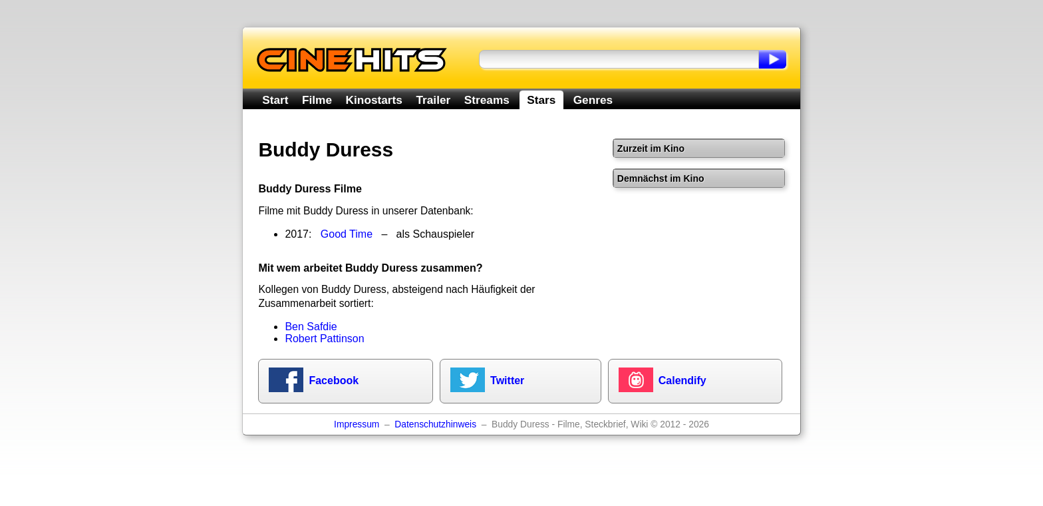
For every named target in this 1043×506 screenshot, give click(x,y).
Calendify (682, 380)
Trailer (433, 100)
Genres (593, 100)
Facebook (334, 380)
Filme (317, 100)
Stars (541, 100)
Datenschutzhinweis (435, 424)
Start (275, 100)
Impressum (356, 424)
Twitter (507, 380)
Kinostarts (374, 100)
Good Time (346, 234)
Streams (487, 100)
